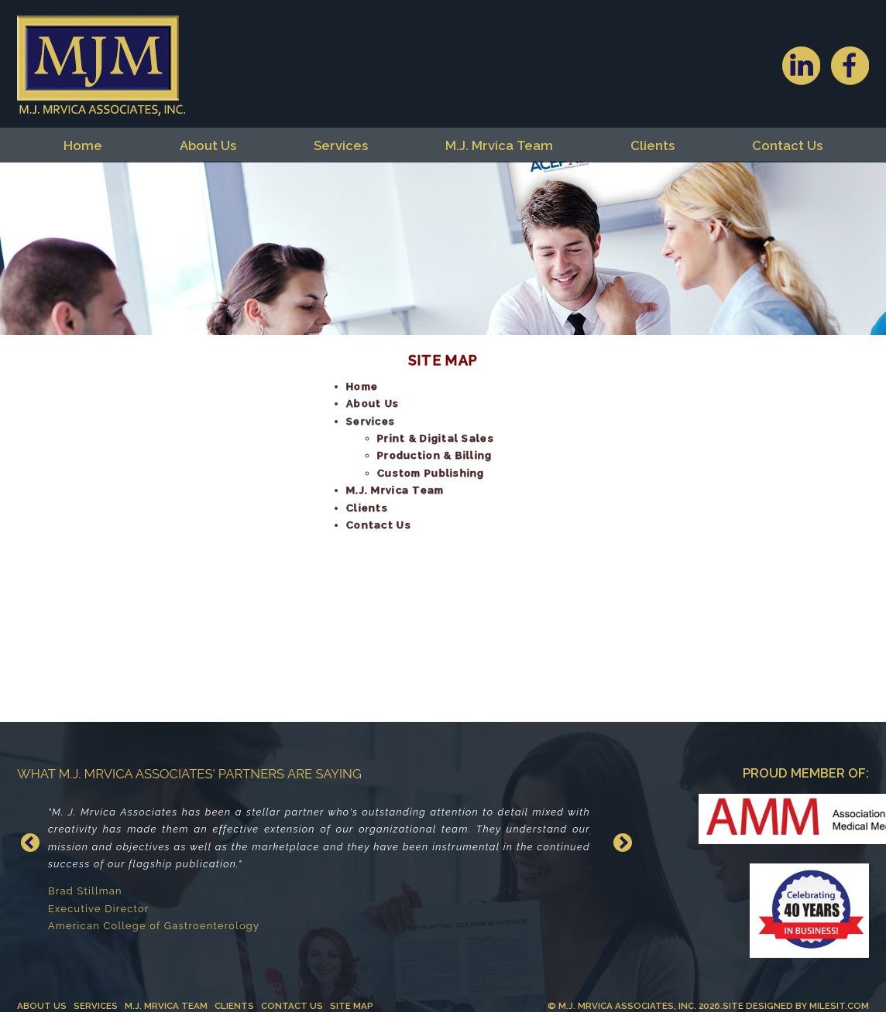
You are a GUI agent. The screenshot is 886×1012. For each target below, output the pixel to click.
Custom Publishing (431, 473)
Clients (652, 145)
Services (341, 145)
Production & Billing (435, 455)
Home (83, 145)
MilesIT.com (839, 1005)
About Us (208, 145)
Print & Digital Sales (435, 438)
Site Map (351, 1005)
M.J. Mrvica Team (499, 145)
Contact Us (787, 145)
